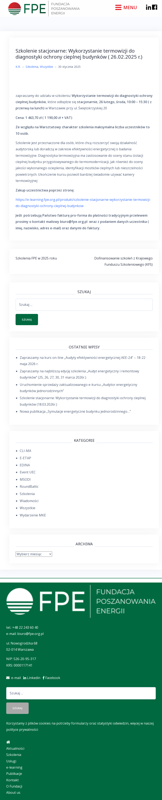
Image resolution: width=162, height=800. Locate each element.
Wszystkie (46, 67)
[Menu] (126, 7)
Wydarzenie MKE (33, 515)
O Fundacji (14, 786)
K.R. (18, 67)
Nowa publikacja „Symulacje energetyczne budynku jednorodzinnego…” (75, 411)
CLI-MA (25, 450)
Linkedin (33, 677)
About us (13, 792)
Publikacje (14, 773)
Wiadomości (29, 501)
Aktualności (15, 748)
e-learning (14, 767)
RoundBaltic (29, 486)
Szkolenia (32, 67)
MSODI (25, 479)
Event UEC (28, 472)
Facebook (52, 677)
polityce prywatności (22, 729)
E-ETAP (25, 458)
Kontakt (12, 780)
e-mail (14, 677)
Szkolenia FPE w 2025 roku (36, 258)
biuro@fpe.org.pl (30, 633)
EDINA (25, 465)
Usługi (11, 761)
